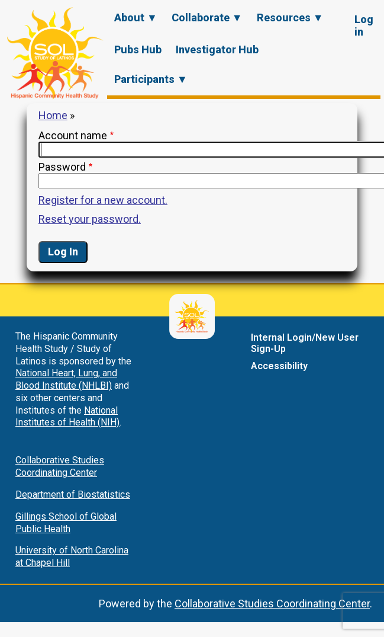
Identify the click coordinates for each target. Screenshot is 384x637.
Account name (72, 135)
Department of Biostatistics (72, 494)
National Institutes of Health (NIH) (67, 416)
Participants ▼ (151, 79)
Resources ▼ (290, 17)
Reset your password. (89, 219)
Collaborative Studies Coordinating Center (59, 466)
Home (52, 115)
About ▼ (135, 17)
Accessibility (279, 366)
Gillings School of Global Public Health (66, 522)
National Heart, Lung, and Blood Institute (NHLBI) (66, 379)
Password (62, 167)
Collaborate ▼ (207, 17)
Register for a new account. (102, 200)
